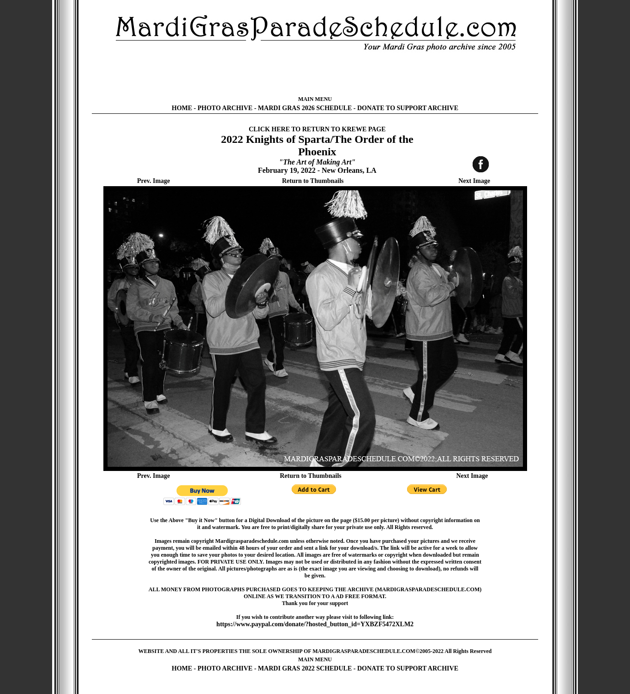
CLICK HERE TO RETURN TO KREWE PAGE (317, 129)
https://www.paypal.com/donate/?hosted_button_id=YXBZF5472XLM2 (315, 624)
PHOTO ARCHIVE (225, 108)
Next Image (474, 180)
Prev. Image (153, 180)
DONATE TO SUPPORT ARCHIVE (407, 108)
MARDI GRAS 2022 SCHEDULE (305, 668)
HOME (182, 108)
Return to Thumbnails (313, 180)
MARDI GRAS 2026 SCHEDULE (305, 108)
